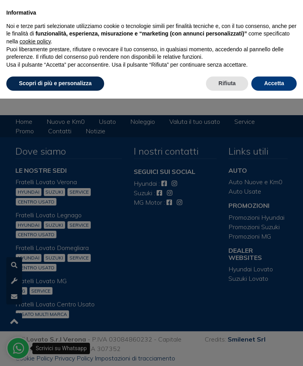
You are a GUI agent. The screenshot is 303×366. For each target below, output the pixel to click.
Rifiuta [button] (227, 83)
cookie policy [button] (34, 41)
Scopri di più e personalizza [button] (55, 83)
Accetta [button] (274, 83)
